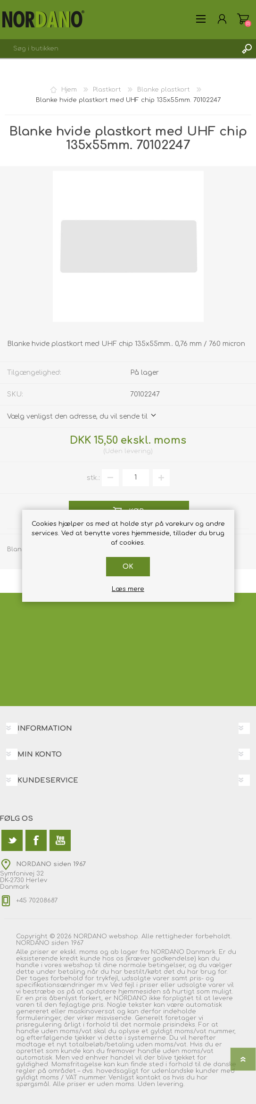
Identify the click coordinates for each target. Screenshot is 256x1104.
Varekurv (243, 18)
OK (128, 566)
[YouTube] (60, 840)
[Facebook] (36, 840)
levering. (171, 1084)
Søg (246, 48)
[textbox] (118, 48)
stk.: (93, 477)
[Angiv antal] (136, 477)
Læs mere (128, 589)
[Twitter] (12, 840)
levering (137, 451)
